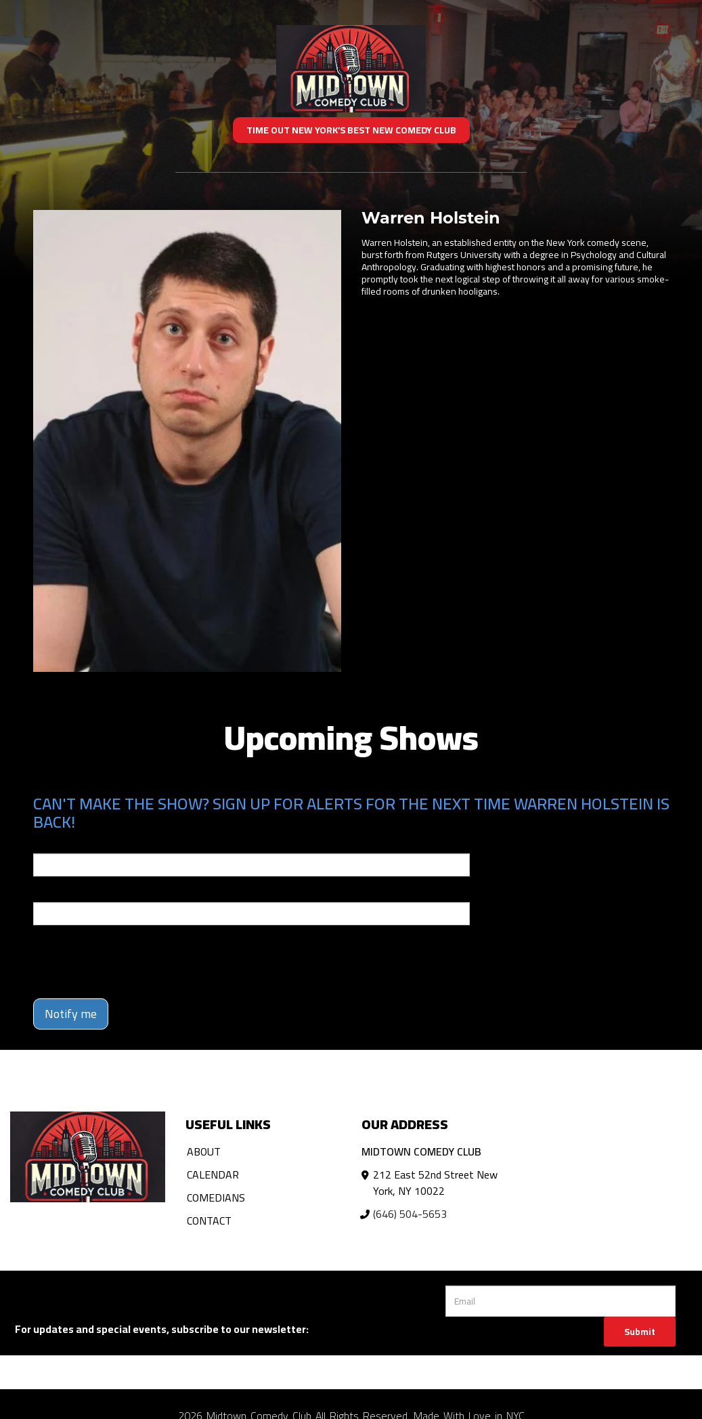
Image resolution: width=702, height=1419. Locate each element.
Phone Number (65, 893)
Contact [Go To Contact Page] (209, 1220)
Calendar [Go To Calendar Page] (213, 1174)
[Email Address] (560, 1301)
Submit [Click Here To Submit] (639, 1331)
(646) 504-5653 (410, 1214)
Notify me (71, 1013)
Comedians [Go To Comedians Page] (216, 1197)
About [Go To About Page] (204, 1151)
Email (45, 844)
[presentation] (136, 961)
